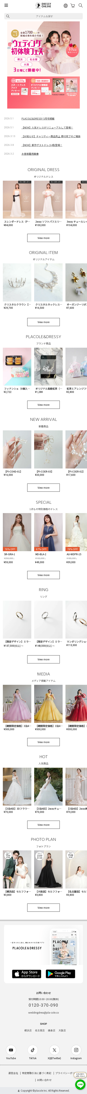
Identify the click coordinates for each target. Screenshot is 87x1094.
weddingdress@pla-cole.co (43, 1012)
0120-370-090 (43, 1005)
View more (43, 238)
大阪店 (62, 1030)
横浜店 (28, 1030)
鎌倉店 (51, 1030)
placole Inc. (41, 1090)
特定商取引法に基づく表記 (36, 1073)
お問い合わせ (44, 1080)
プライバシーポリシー (67, 1073)
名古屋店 (40, 1030)
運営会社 (13, 1073)
